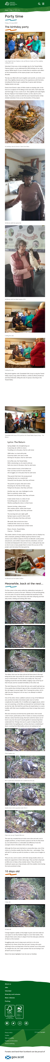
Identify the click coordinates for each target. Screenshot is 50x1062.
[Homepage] (11, 3)
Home (6, 10)
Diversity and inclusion (12, 994)
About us (8, 984)
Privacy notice (8, 1032)
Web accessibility (9, 1038)
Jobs (6, 987)
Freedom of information (11, 1041)
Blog (11, 10)
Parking (7, 1001)
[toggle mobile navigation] (43, 3)
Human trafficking (9, 1043)
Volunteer (8, 991)
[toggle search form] (39, 3)
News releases (10, 998)
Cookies (7, 1035)
